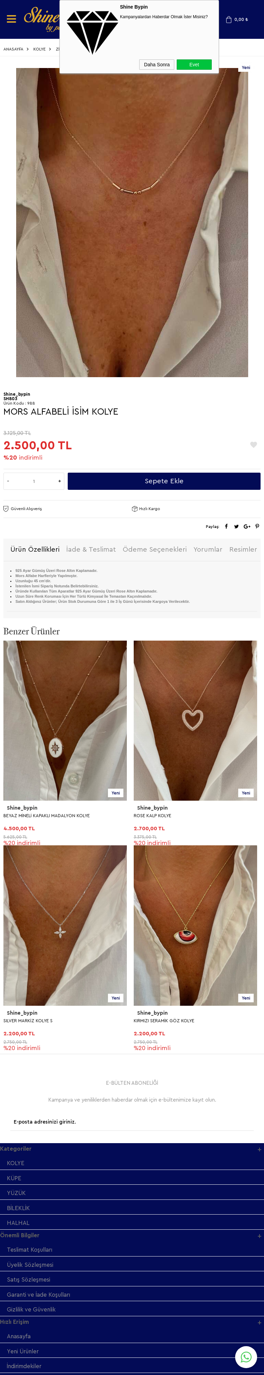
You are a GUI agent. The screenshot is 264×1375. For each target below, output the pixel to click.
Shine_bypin (22, 808)
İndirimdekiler (25, 1164)
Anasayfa (19, 1134)
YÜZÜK (17, 989)
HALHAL (18, 1019)
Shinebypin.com (159, 1348)
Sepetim (18, 1194)
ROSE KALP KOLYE (22, 816)
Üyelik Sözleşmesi (31, 1061)
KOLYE (15, 959)
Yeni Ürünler (24, 1149)
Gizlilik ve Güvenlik (32, 1107)
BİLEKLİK (18, 1004)
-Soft (97, 1366)
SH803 (10, 398)
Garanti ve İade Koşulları (40, 1092)
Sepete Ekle (164, 481)
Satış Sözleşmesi (29, 1077)
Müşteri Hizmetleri (31, 1179)
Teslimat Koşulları (30, 1046)
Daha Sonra (157, 64)
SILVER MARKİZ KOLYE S (158, 816)
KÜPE (14, 974)
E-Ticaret (113, 1366)
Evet (194, 64)
